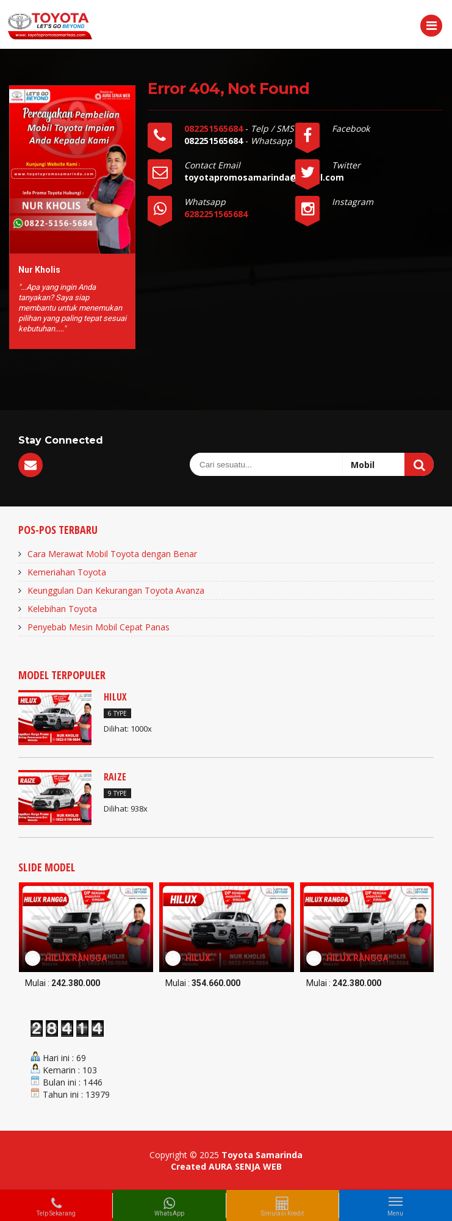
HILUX (115, 697)
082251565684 (214, 128)
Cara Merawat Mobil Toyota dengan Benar (112, 554)
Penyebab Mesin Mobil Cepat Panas (98, 627)
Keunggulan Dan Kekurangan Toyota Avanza (115, 590)
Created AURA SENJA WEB (226, 1166)
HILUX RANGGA (76, 958)
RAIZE (115, 776)
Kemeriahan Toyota (66, 572)
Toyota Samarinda (262, 1155)
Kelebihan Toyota (62, 608)
